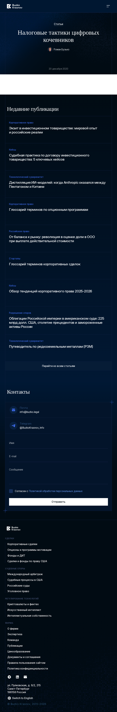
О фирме (12, 628)
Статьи (58, 24)
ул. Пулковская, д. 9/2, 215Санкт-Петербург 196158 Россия (24, 689)
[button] (108, 6)
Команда (13, 640)
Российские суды (18, 585)
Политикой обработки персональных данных (56, 491)
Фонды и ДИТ (16, 555)
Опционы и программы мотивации (29, 549)
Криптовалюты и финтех (23, 604)
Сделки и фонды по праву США (27, 561)
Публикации (15, 645)
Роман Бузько (61, 49)
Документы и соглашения (23, 657)
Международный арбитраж (25, 574)
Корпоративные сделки (22, 544)
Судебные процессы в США (25, 579)
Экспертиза (14, 634)
